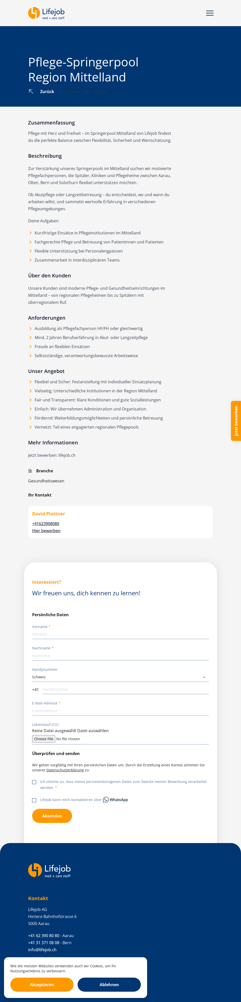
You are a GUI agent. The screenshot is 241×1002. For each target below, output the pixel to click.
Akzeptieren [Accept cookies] (42, 984)
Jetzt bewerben (236, 421)
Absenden (52, 816)
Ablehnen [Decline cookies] (109, 984)
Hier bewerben (46, 530)
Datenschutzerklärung (65, 770)
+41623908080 (45, 523)
